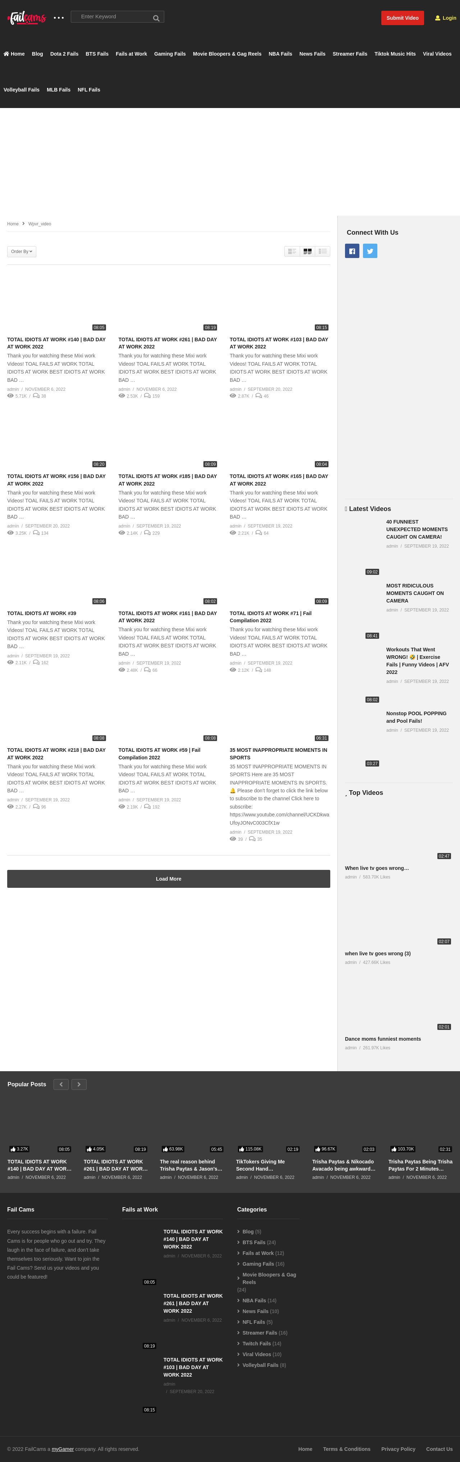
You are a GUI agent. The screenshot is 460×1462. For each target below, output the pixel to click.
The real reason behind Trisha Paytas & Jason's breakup (188, 1165)
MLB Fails (58, 90)
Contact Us (439, 1449)
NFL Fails (89, 90)
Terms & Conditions (347, 1449)
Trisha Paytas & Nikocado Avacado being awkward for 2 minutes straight (343, 1165)
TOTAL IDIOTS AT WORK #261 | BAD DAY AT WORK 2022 (115, 1165)
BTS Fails (97, 54)
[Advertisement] (230, 162)
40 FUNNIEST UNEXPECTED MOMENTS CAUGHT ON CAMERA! (417, 529)
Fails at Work (131, 54)
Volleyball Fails (22, 90)
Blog (37, 54)
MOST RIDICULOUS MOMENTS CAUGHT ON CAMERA (415, 593)
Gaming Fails (170, 54)
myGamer (63, 1449)
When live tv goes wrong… (377, 868)
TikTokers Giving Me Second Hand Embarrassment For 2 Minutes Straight (262, 1165)
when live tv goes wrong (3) (378, 953)
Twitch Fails (257, 1344)
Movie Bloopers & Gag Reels (227, 54)
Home (14, 54)
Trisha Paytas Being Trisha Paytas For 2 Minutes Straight (420, 1165)
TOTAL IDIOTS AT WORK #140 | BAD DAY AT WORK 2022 (39, 1165)
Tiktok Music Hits (395, 54)
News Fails (312, 54)
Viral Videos (437, 54)
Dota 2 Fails (64, 54)
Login (445, 18)
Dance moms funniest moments (383, 1039)
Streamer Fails (350, 54)
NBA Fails (281, 54)
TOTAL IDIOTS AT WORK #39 (41, 614)
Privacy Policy (398, 1449)
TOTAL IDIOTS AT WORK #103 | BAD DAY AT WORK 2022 (193, 1367)
